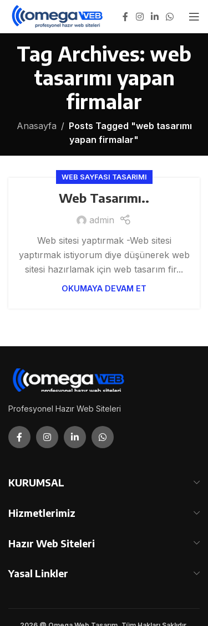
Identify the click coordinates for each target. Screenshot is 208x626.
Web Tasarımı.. (104, 198)
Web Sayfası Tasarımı (104, 177)
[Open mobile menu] (194, 17)
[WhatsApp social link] (170, 16)
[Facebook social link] (125, 16)
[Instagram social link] (139, 16)
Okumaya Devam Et (104, 288)
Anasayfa (37, 125)
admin (101, 219)
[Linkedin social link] (154, 16)
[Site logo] (58, 15)
